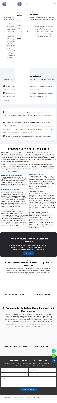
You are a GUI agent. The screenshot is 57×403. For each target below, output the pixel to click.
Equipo (36, 24)
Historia (9, 24)
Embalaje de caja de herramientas (15, 349)
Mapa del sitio (37, 400)
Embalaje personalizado (42, 349)
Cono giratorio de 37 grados (14, 297)
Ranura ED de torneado (42, 297)
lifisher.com (31, 400)
